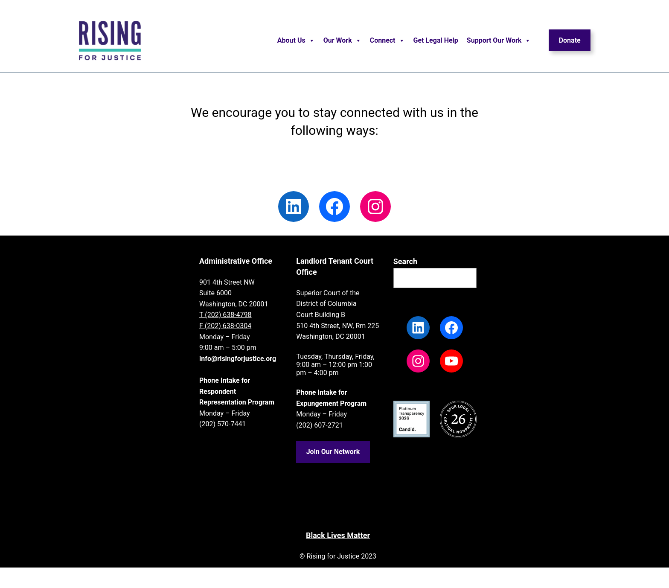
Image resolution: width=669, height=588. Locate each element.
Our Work (342, 40)
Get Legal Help (435, 40)
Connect (387, 40)
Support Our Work (499, 40)
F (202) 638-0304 (225, 326)
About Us (296, 40)
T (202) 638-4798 (225, 315)
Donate (570, 40)
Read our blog (281, 164)
